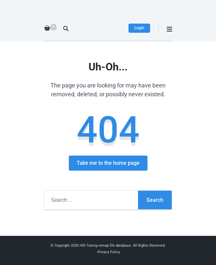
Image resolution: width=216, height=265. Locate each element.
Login (139, 28)
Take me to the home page (108, 163)
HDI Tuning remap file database (105, 245)
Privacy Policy (108, 252)
